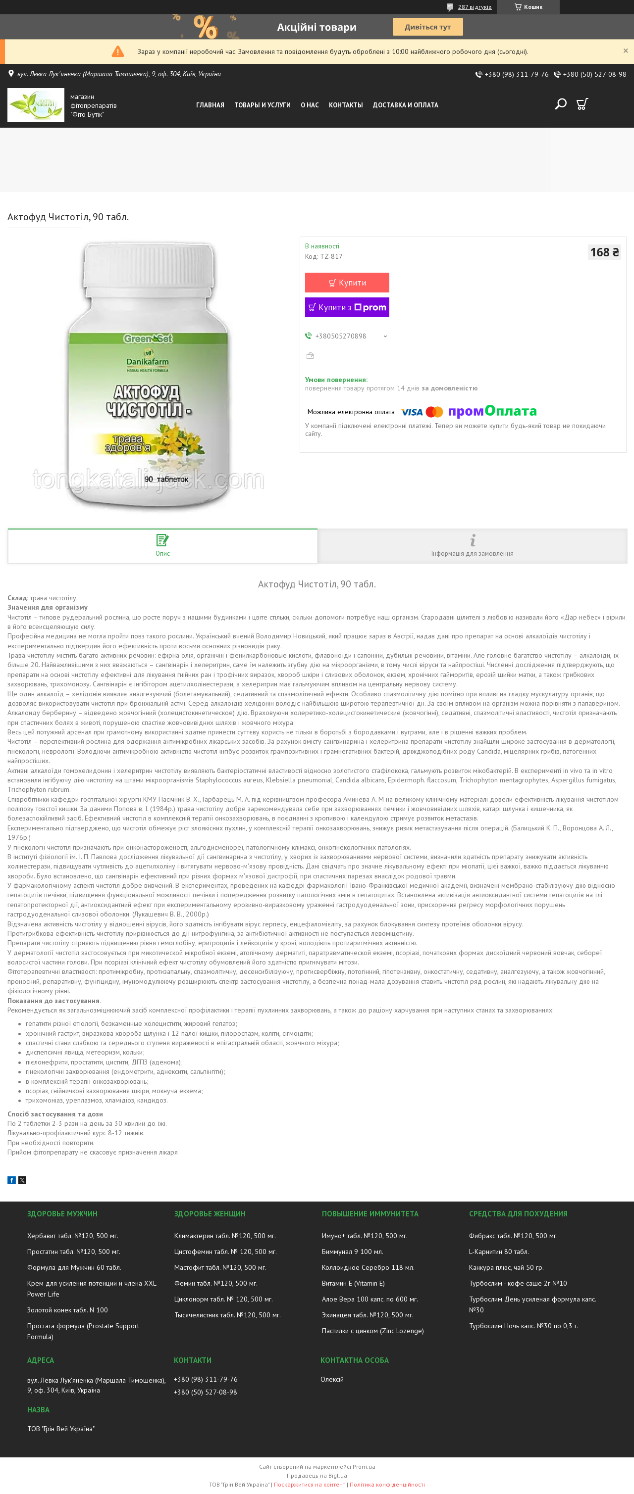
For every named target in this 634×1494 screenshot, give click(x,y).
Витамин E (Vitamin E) (353, 1283)
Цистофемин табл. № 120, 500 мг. (225, 1251)
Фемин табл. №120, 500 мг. (216, 1283)
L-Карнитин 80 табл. (499, 1251)
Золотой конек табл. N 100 (67, 1309)
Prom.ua (364, 1466)
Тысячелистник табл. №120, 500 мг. (227, 1314)
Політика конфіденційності (387, 1484)
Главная (210, 105)
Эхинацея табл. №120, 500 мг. (368, 1314)
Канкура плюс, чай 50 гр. (506, 1267)
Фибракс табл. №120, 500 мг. (513, 1235)
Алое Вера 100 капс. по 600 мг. (370, 1299)
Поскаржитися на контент (309, 1484)
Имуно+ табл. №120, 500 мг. (365, 1235)
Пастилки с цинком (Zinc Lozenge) (373, 1330)
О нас (310, 105)
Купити (352, 282)
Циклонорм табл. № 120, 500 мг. (223, 1299)
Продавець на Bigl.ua (317, 1475)
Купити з (352, 307)
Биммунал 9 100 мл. (352, 1251)
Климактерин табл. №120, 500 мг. (225, 1235)
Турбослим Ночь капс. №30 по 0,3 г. (524, 1325)
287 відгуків (475, 6)
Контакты (346, 105)
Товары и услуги (262, 105)
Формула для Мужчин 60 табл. (74, 1267)
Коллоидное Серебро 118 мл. (368, 1267)
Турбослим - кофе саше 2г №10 (518, 1283)
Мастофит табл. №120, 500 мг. (220, 1267)
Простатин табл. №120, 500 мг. (73, 1251)
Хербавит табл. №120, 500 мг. (72, 1235)
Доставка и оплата (405, 105)
